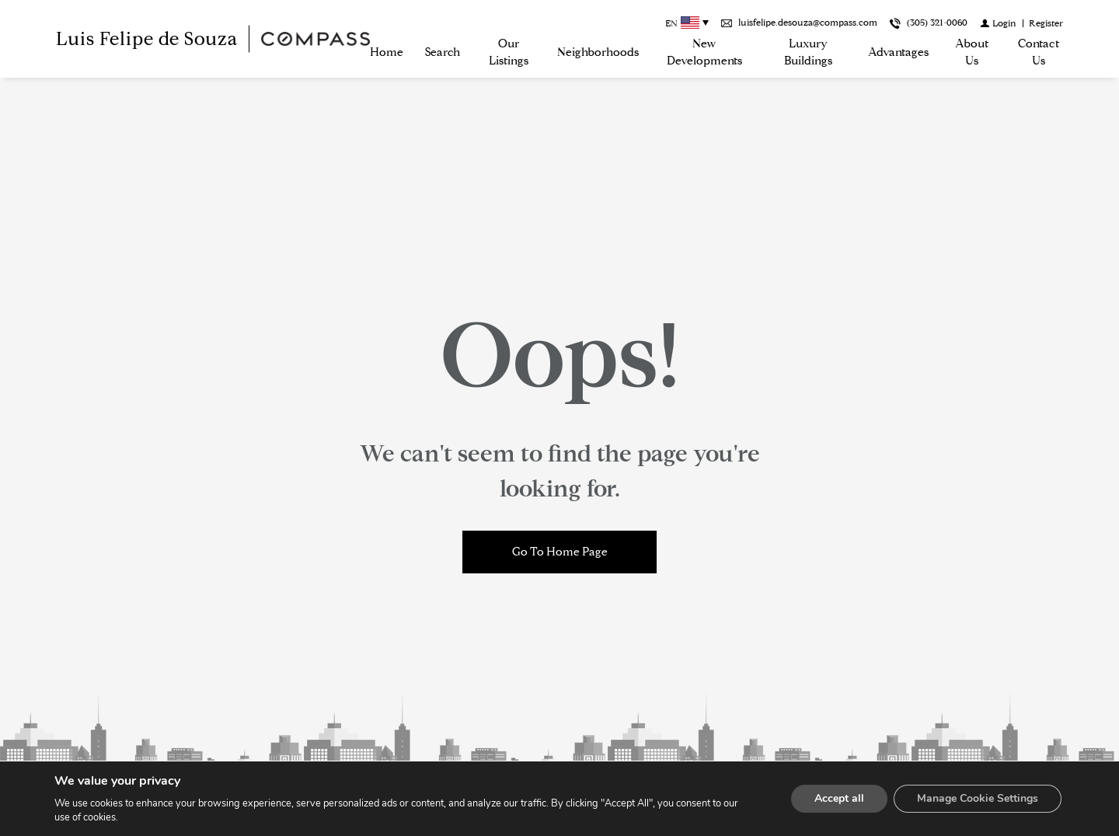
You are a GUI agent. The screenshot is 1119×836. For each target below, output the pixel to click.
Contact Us (1038, 52)
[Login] (998, 23)
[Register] (1046, 23)
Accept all (839, 798)
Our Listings (508, 52)
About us (971, 52)
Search (442, 52)
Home (386, 52)
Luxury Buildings (808, 52)
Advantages (898, 52)
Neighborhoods (598, 52)
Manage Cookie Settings (977, 798)
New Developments (704, 52)
